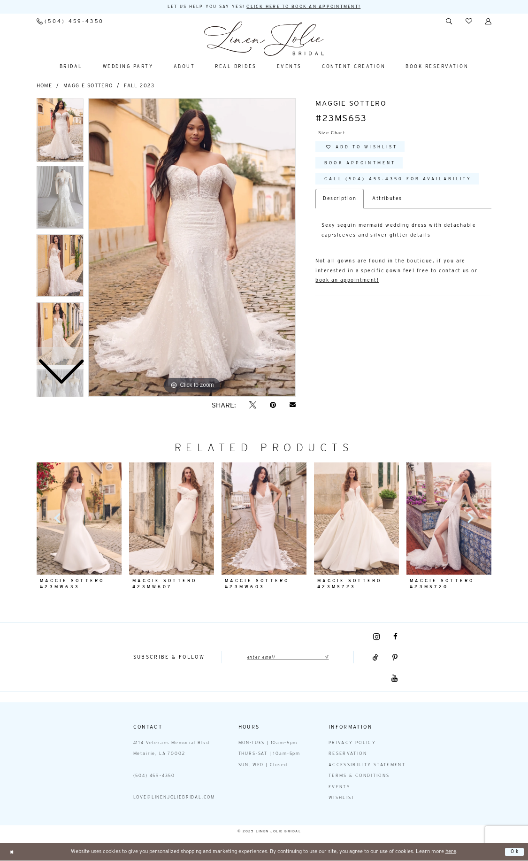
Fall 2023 (139, 86)
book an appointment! (347, 286)
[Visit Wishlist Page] (469, 22)
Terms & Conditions (359, 775)
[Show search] (449, 22)
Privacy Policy (352, 743)
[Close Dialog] (12, 852)
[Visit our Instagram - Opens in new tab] (376, 637)
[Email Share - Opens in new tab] (292, 405)
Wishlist (342, 797)
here (450, 851)
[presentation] (171, 519)
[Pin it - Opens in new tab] (272, 405)
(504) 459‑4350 (154, 775)
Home (45, 86)
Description (339, 204)
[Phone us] (70, 22)
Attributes (387, 204)
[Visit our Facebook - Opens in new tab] (395, 637)
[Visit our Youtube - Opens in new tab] (394, 679)
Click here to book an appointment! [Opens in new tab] (310, 6)
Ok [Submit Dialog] (514, 852)
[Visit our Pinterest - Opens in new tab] (395, 658)
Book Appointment (365, 166)
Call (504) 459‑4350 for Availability (408, 184)
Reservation (348, 753)
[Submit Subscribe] (329, 657)
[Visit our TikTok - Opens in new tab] (375, 658)
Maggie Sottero (88, 86)
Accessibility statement (367, 765)
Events (339, 787)
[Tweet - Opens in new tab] (253, 405)
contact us (454, 277)
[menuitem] (70, 22)
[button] (488, 22)
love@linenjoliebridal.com (174, 797)
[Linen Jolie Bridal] (264, 39)
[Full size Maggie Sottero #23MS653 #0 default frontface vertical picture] (192, 248)
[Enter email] (287, 657)
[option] (60, 201)
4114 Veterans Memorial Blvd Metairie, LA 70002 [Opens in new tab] (171, 748)
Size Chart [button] (333, 134)
